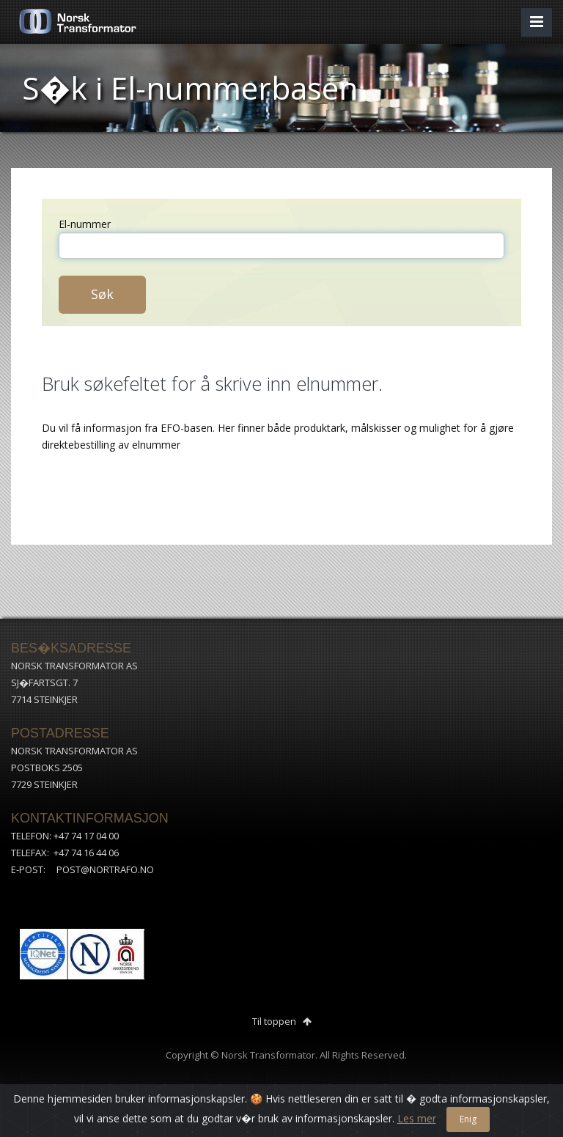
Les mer (416, 1118)
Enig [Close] (468, 1119)
